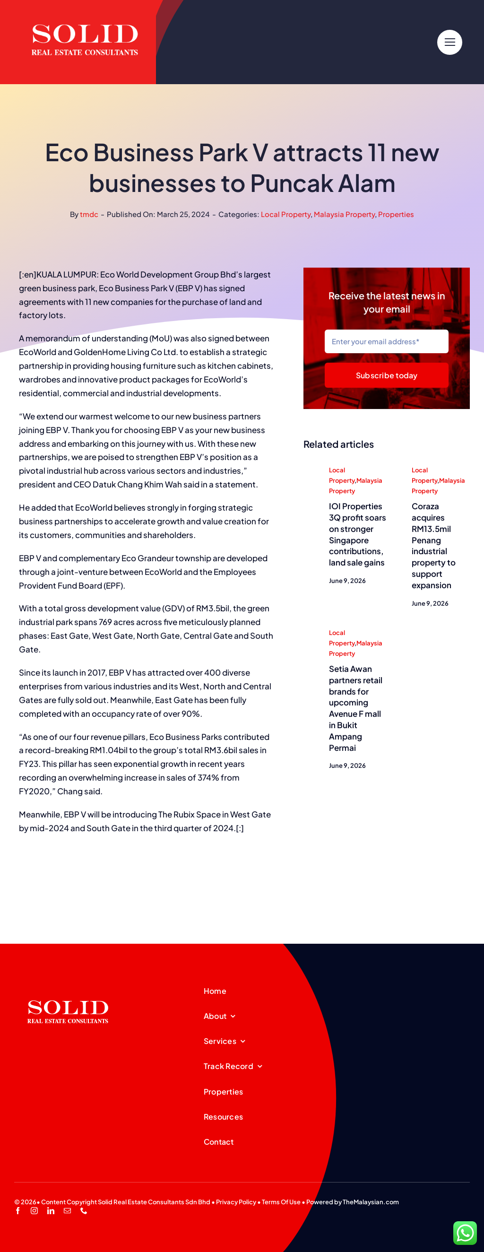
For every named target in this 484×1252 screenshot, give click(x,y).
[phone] (83, 1210)
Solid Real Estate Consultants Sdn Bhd (154, 1202)
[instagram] (34, 1210)
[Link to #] (449, 42)
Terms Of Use (281, 1202)
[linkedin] (50, 1210)
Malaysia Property (344, 213)
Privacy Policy (236, 1202)
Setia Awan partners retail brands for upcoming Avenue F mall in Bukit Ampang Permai (355, 708)
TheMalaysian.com (371, 1202)
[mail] (67, 1210)
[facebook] (17, 1210)
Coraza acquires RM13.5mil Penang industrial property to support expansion (434, 546)
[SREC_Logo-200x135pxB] (68, 985)
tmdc (89, 213)
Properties (396, 213)
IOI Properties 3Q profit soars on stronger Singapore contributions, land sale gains (357, 535)
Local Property (286, 213)
